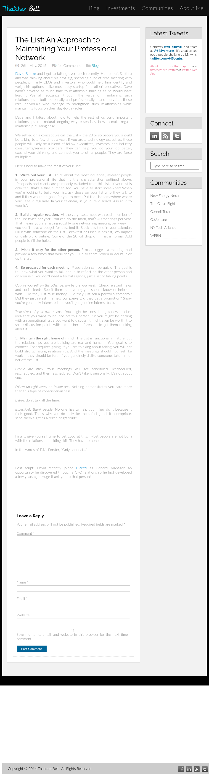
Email (22, 598)
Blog (94, 8)
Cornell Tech (160, 211)
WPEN (155, 235)
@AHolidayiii (173, 47)
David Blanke (25, 73)
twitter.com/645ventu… (167, 58)
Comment (26, 533)
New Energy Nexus (165, 195)
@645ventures (164, 50)
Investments (120, 8)
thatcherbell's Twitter (163, 70)
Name (23, 582)
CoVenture (158, 219)
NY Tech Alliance (163, 227)
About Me (192, 8)
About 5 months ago (168, 66)
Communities (157, 8)
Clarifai (81, 468)
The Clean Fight (162, 203)
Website (23, 615)
